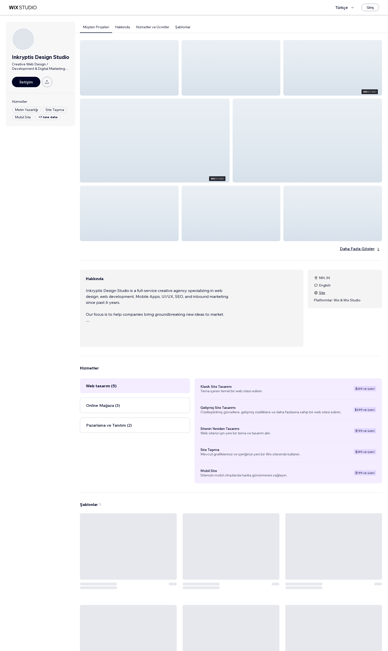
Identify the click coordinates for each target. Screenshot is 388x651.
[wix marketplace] (23, 7)
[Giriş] (370, 7)
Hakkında (122, 27)
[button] (129, 68)
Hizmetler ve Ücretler (152, 27)
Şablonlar (183, 27)
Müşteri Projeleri (96, 27)
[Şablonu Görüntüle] (128, 577)
